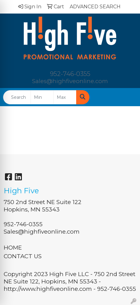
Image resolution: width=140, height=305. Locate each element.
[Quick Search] (17, 97)
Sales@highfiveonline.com (70, 81)
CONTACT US (23, 256)
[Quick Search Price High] (64, 97)
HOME (13, 247)
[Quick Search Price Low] (42, 97)
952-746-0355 (70, 74)
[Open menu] (127, 97)
